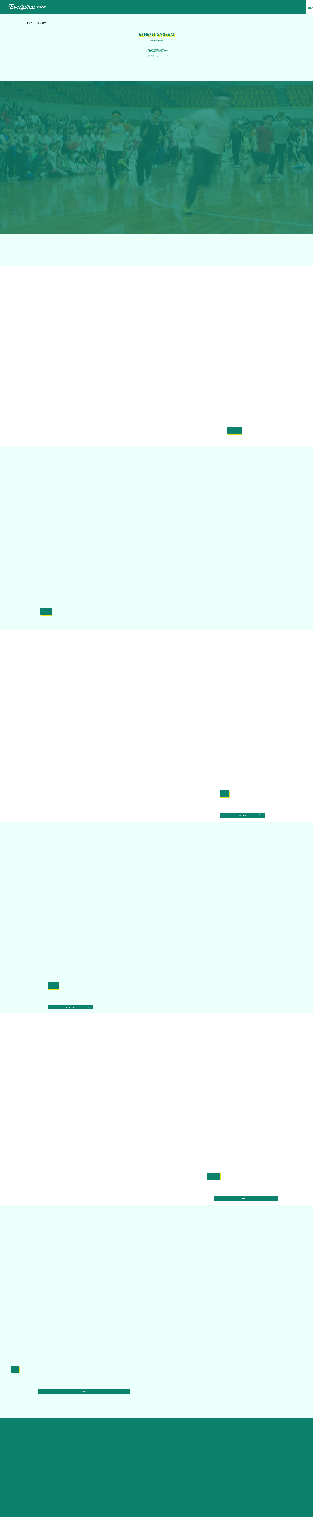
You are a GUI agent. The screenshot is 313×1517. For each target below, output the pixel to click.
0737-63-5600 (94, 1424)
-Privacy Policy (276, 1500)
